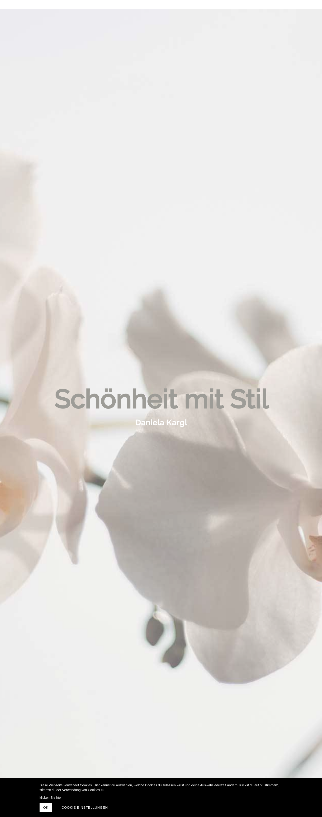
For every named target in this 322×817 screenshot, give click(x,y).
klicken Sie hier (50, 797)
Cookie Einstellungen (85, 807)
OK (45, 807)
